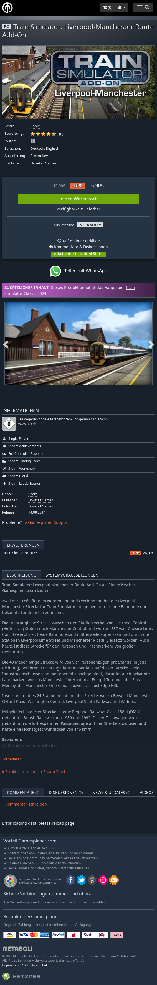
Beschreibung (21, 575)
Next (151, 344)
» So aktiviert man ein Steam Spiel (33, 771)
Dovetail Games (43, 163)
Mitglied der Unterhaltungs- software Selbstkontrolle (40, 881)
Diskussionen (66, 792)
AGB (25, 965)
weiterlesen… (13, 759)
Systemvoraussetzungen (72, 575)
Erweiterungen (23, 545)
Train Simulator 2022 (20, 552)
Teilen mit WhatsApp (78, 271)
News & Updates (111, 792)
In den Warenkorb (78, 199)
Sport (35, 126)
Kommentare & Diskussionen (78, 246)
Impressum (10, 965)
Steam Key (39, 155)
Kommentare (23, 792)
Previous (6, 344)
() (107, 7)
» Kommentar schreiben (24, 804)
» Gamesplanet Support (47, 522)
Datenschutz (40, 965)
